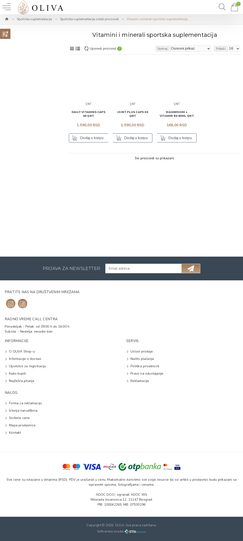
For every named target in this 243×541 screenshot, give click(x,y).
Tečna (16, 242)
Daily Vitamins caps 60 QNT (88, 114)
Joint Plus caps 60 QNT (132, 114)
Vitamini (17, 215)
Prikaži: (221, 49)
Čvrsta (16, 234)
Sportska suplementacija (34, 19)
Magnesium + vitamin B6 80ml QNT (177, 114)
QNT (15, 94)
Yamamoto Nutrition (26, 116)
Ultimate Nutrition (25, 109)
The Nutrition (21, 101)
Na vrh (17, 75)
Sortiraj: (163, 49)
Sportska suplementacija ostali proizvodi (89, 19)
